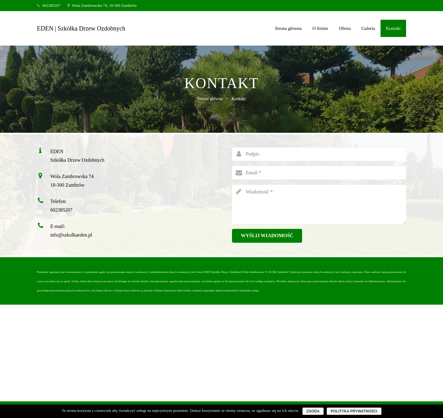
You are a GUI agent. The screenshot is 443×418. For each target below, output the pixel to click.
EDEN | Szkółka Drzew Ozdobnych (81, 28)
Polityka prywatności (354, 411)
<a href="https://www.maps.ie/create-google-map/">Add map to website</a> (221, 352)
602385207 (61, 210)
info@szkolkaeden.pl (71, 234)
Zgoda (313, 411)
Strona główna (210, 98)
